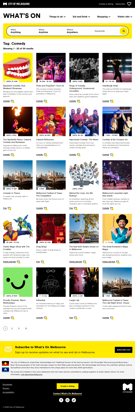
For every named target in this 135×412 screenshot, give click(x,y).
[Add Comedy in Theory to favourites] (9, 208)
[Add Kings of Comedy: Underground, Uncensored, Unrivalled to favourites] (79, 101)
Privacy (6, 388)
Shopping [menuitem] (103, 16)
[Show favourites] (129, 4)
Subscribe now (123, 350)
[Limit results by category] (20, 31)
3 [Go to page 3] (18, 328)
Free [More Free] (5, 208)
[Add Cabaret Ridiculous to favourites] (45, 155)
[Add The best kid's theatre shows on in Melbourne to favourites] (85, 262)
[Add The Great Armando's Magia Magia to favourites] (118, 262)
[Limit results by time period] (48, 31)
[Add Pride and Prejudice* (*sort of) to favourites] (45, 101)
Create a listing (106, 4)
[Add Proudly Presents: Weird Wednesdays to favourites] (12, 318)
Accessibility (8, 392)
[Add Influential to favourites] (45, 318)
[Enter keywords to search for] (105, 32)
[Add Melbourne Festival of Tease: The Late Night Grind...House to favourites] (112, 318)
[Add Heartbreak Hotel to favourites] (112, 101)
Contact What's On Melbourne (67, 393)
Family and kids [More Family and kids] (9, 262)
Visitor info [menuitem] (125, 16)
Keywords (100, 31)
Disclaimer (7, 384)
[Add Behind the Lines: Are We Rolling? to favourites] (76, 208)
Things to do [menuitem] (57, 16)
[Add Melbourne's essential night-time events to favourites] (112, 208)
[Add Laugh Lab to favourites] (76, 318)
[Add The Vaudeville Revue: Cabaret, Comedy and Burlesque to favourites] (12, 155)
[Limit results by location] (76, 31)
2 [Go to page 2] (12, 328)
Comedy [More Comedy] (6, 101)
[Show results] (124, 31)
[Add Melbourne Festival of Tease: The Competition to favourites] (45, 208)
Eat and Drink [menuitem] (81, 16)
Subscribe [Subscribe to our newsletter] (120, 4)
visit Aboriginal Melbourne (31, 374)
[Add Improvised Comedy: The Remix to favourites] (79, 155)
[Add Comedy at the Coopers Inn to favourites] (112, 155)
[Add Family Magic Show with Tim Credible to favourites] (18, 262)
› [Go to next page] (26, 328)
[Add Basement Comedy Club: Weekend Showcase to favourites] (12, 101)
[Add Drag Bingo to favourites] (42, 262)
